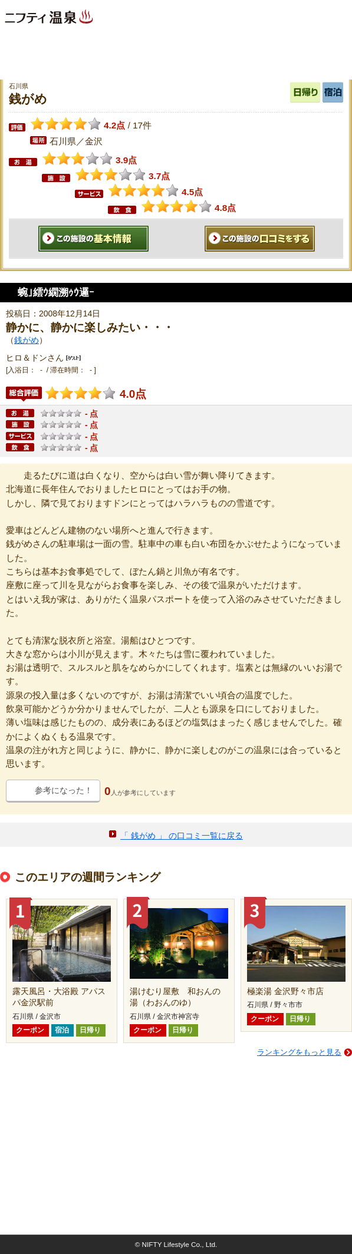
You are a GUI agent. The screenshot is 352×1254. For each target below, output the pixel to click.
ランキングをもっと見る (299, 1052)
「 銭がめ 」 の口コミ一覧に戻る (181, 835)
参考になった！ (64, 790)
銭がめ (26, 340)
